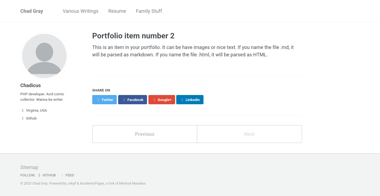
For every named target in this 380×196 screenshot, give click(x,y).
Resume (117, 11)
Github (28, 118)
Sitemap (29, 167)
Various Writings (80, 11)
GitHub (46, 175)
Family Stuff (149, 11)
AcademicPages (92, 183)
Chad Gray (31, 11)
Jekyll (71, 183)
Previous (144, 134)
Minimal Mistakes (132, 183)
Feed (67, 175)
